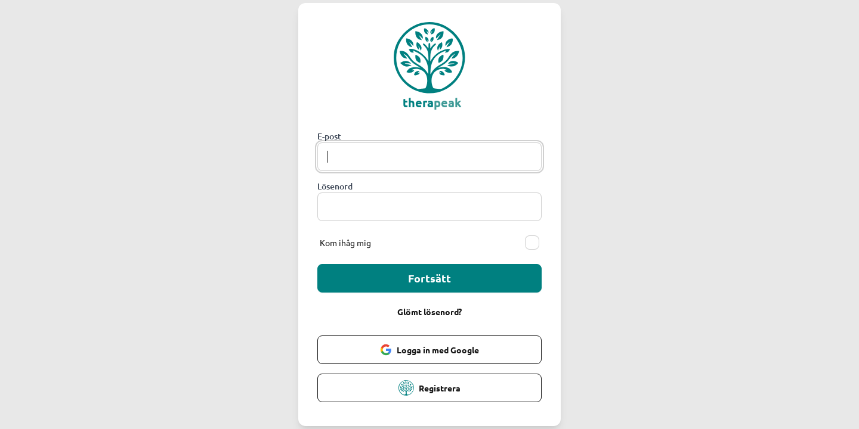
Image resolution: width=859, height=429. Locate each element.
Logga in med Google (429, 350)
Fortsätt (429, 278)
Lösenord (335, 186)
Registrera (429, 388)
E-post (329, 136)
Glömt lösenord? (429, 311)
